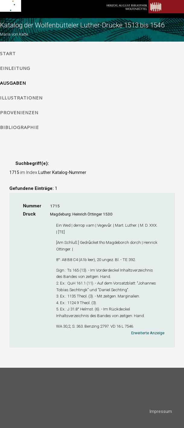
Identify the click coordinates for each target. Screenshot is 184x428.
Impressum (160, 411)
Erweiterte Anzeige (147, 332)
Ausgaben (13, 83)
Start (8, 53)
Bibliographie (19, 127)
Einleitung (15, 68)
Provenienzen (19, 112)
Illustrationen (21, 98)
